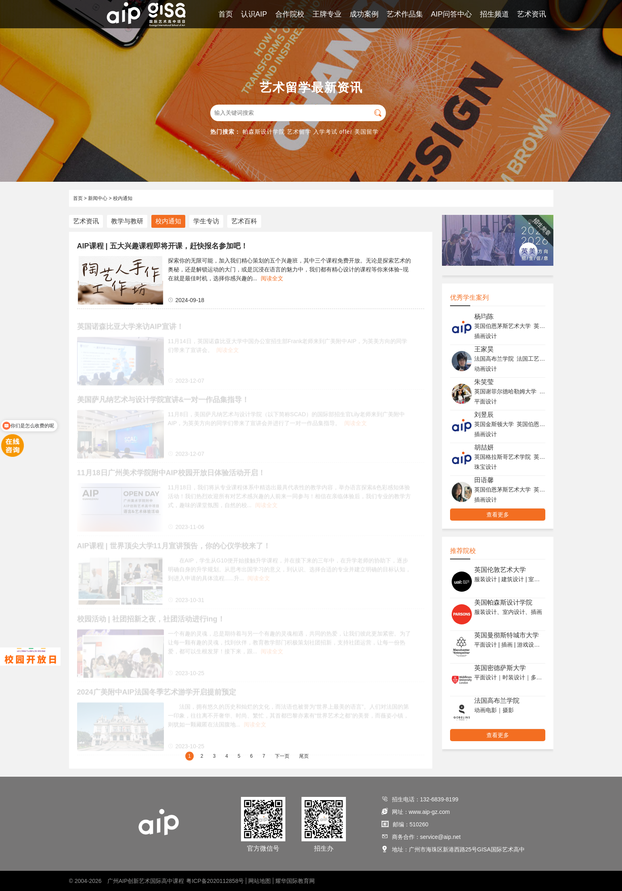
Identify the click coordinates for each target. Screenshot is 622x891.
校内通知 (122, 198)
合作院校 (289, 14)
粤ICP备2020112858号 (215, 881)
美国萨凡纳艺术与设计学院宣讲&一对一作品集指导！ (163, 402)
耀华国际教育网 (295, 881)
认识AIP (254, 14)
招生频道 (494, 14)
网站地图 (259, 881)
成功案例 (364, 14)
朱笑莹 (484, 381)
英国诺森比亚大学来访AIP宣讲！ (130, 329)
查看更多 (497, 514)
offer (346, 131)
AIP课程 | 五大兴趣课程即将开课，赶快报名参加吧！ (162, 246)
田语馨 (484, 480)
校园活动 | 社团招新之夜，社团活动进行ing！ (151, 621)
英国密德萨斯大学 (500, 667)
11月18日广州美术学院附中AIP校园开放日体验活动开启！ (171, 475)
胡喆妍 (484, 447)
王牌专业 (326, 14)
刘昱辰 (484, 414)
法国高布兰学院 (496, 700)
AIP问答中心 (451, 14)
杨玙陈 (484, 316)
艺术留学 (299, 131)
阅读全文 (272, 278)
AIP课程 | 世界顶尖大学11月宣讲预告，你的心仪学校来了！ (173, 548)
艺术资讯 (531, 14)
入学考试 (325, 131)
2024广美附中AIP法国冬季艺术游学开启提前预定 (156, 694)
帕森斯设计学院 (264, 131)
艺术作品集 (405, 14)
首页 (225, 14)
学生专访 (206, 221)
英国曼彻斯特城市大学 (506, 635)
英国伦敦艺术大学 (500, 569)
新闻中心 (97, 198)
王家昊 (484, 349)
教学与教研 (127, 221)
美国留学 (366, 131)
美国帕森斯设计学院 (503, 602)
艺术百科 (244, 221)
